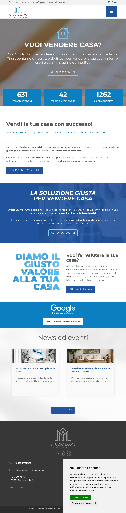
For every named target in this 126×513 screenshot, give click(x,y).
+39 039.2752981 (21, 2)
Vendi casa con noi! (63, 72)
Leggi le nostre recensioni (63, 321)
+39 (22, 463)
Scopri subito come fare (24, 170)
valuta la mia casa (81, 289)
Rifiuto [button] (86, 497)
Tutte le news (63, 410)
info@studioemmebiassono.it (52, 2)
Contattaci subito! (63, 233)
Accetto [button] (75, 497)
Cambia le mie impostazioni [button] (84, 503)
